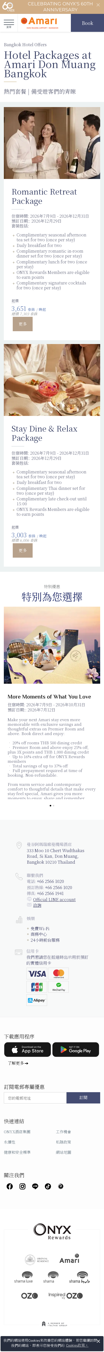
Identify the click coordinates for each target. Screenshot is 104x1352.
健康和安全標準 (17, 1152)
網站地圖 (63, 1152)
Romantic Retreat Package (44, 196)
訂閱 (83, 1098)
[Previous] (14, 678)
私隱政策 (63, 1142)
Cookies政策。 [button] (77, 1345)
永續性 (9, 1142)
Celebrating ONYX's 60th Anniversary (47, 7)
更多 (23, 324)
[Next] (90, 678)
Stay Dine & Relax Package (44, 433)
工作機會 (63, 1131)
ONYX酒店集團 (17, 1131)
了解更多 (16, 1063)
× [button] (98, 1341)
